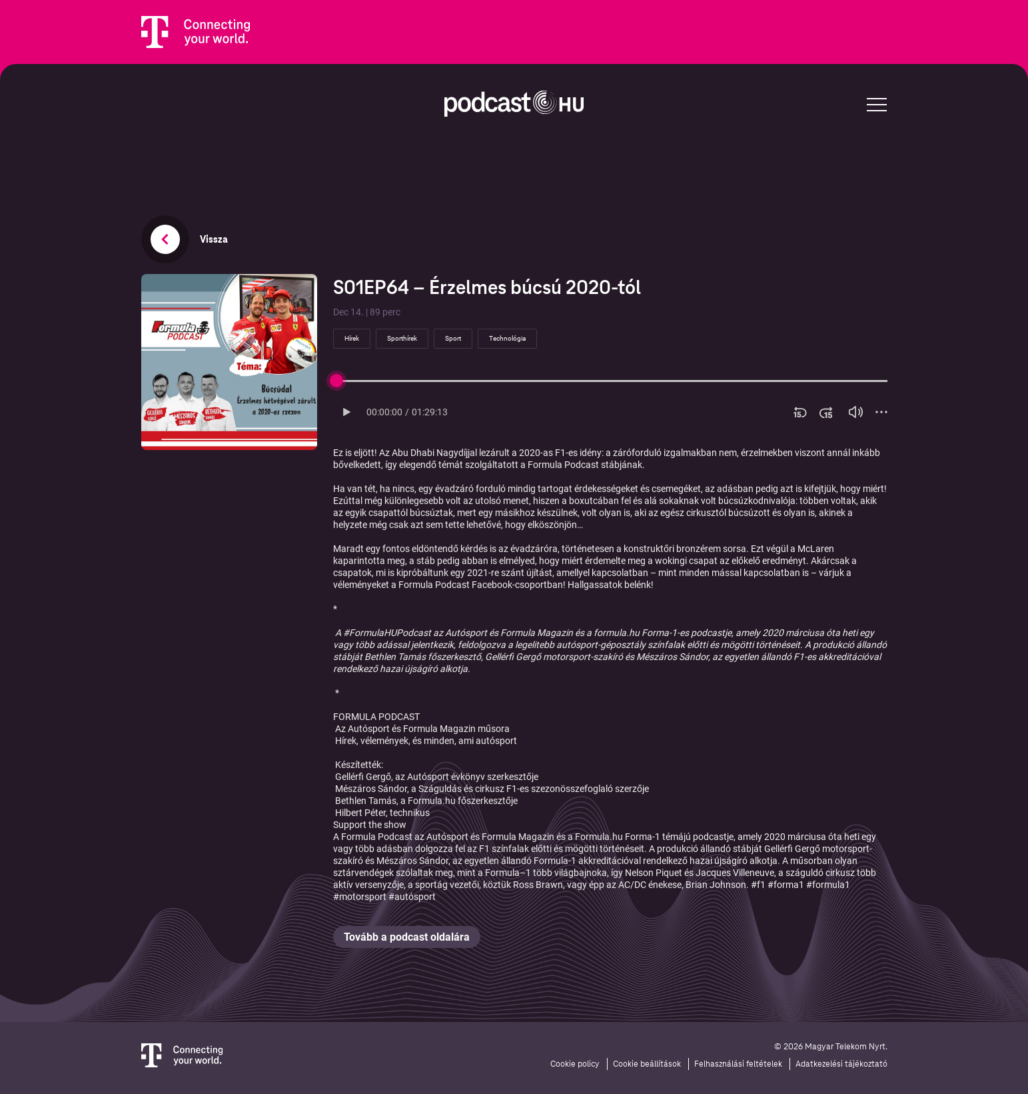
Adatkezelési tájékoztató (841, 1064)
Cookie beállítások (647, 1064)
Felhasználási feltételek (738, 1064)
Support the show (369, 824)
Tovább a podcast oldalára (407, 937)
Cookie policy (575, 1064)
